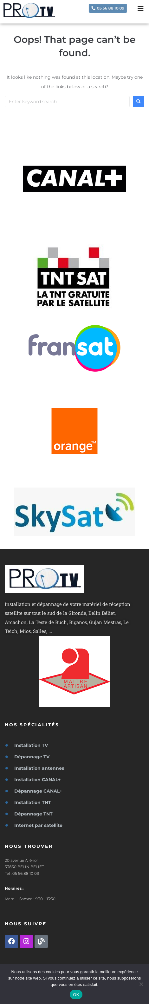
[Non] (141, 984)
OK (76, 994)
